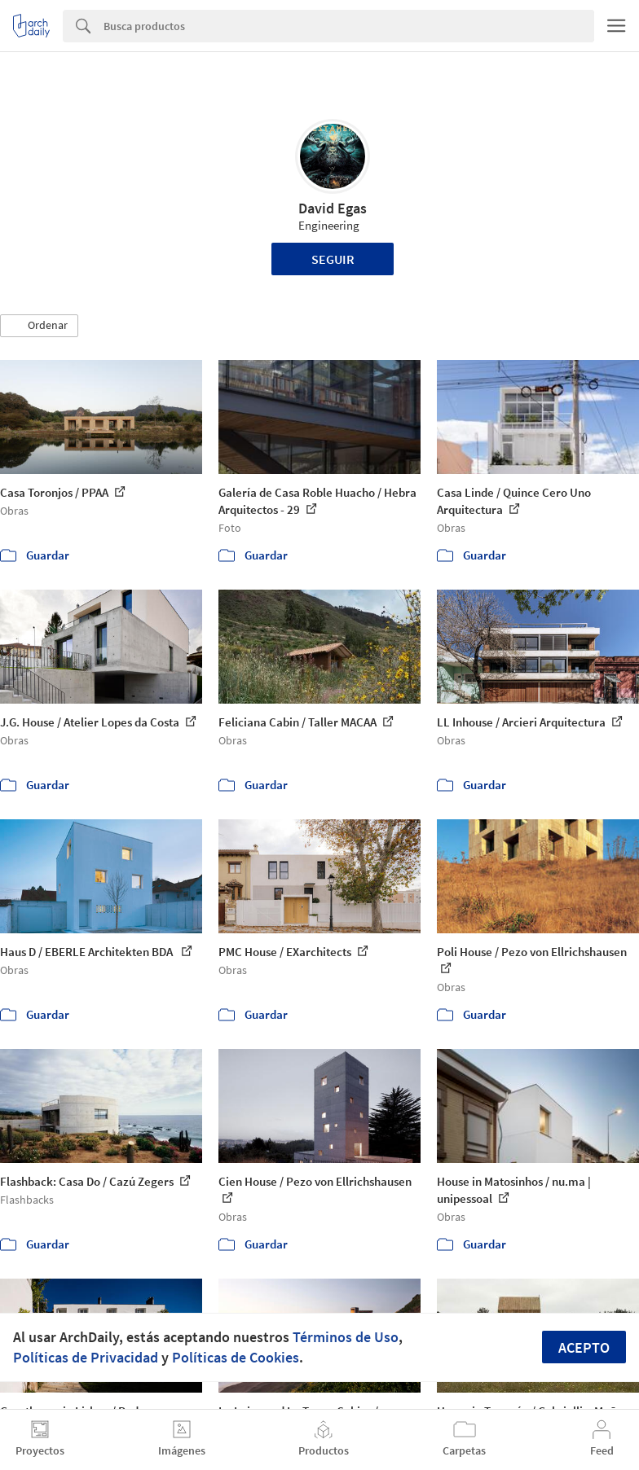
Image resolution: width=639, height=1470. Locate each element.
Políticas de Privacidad (85, 1357)
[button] (39, 325)
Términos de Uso (346, 1336)
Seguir (333, 259)
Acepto (584, 1347)
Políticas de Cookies (235, 1357)
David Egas (332, 208)
